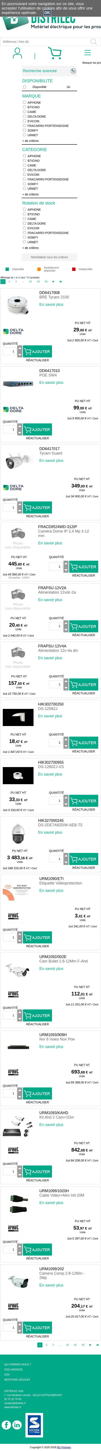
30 (46, 281)
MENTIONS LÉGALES (17, 1379)
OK (47, 13)
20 (38, 281)
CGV (7, 1374)
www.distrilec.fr (12, 1407)
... (23, 281)
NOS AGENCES (13, 1369)
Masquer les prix (91, 62)
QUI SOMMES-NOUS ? (17, 1364)
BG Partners (64, 1447)
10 (30, 281)
